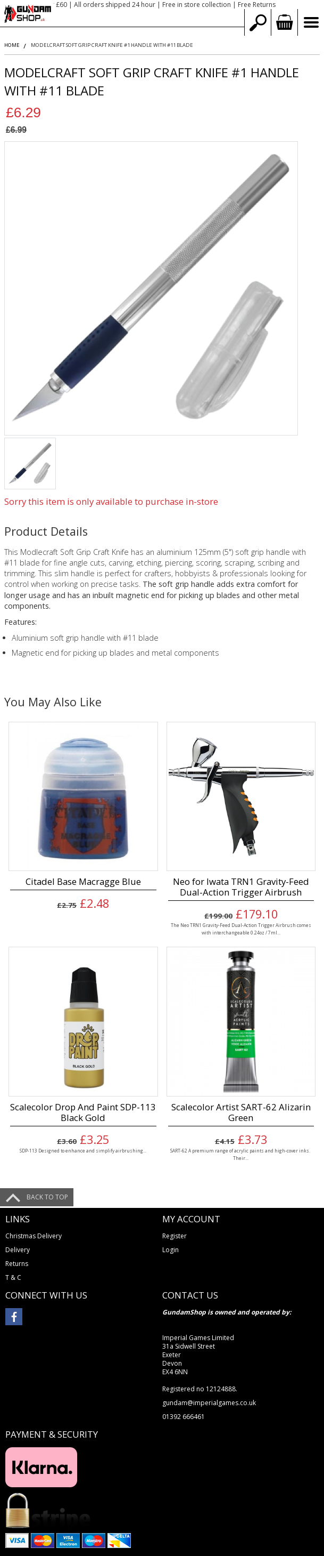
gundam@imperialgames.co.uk (209, 1402)
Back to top (47, 1197)
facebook (13, 1316)
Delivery (17, 1249)
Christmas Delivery (33, 1235)
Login (170, 1249)
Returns (16, 1263)
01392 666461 (183, 1416)
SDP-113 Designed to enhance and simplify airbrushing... (83, 1151)
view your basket (284, 22)
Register (174, 1235)
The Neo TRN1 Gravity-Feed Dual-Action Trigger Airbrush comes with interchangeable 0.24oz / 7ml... (241, 928)
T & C (13, 1277)
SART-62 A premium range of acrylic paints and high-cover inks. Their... (240, 1154)
